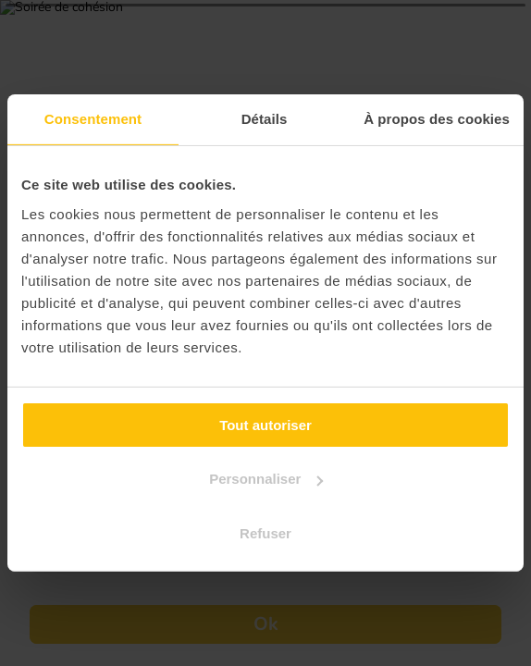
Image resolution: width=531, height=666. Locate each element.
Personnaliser (266, 479)
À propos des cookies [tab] (437, 119)
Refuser (265, 533)
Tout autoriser (265, 424)
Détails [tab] (264, 119)
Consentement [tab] (93, 119)
